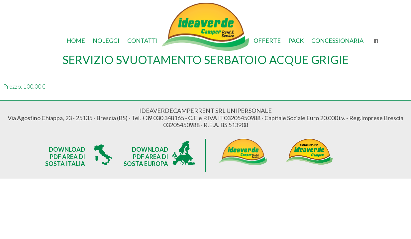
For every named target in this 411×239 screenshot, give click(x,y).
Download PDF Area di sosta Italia (65, 156)
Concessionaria (337, 40)
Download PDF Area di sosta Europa (146, 156)
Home (75, 40)
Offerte (267, 40)
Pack (296, 40)
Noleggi (106, 40)
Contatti (142, 40)
